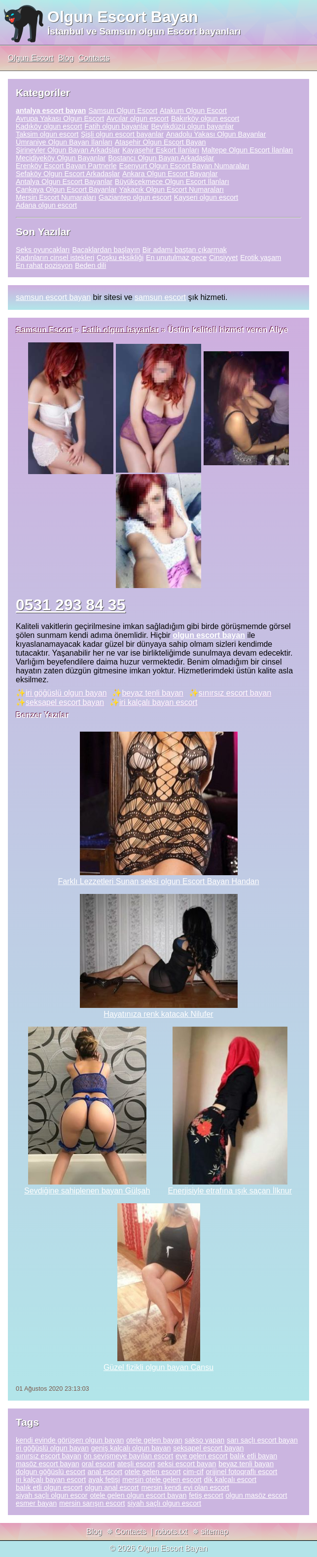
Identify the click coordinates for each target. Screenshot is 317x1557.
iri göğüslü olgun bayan (66, 693)
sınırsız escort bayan (235, 693)
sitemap (214, 1531)
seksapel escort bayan (65, 702)
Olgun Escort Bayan (122, 17)
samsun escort (160, 297)
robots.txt (171, 1531)
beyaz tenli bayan (152, 693)
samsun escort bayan (53, 297)
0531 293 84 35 (70, 605)
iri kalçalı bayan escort (158, 702)
